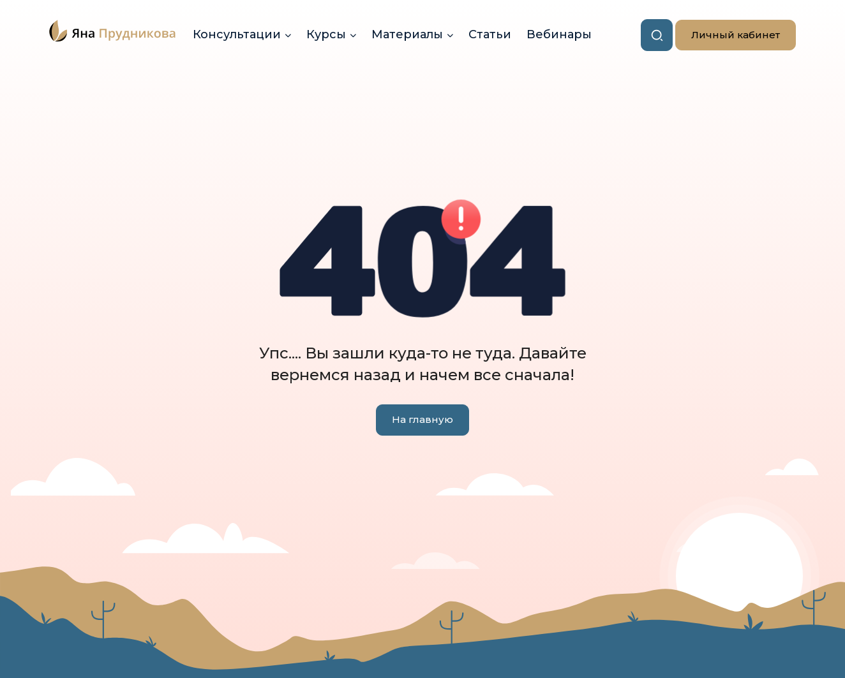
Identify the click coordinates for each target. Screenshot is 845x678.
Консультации (237, 34)
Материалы (407, 34)
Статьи (489, 34)
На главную (422, 419)
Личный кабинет (727, 35)
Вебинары (559, 34)
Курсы (326, 34)
